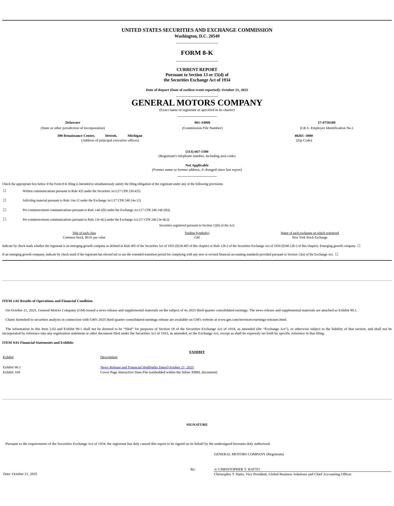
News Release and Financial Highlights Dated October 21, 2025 (147, 367)
